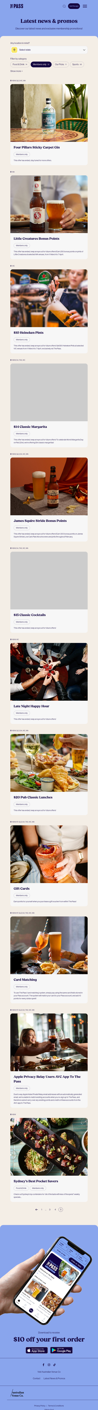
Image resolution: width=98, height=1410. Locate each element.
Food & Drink (20, 64)
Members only (41, 64)
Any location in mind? (20, 43)
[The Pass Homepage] (16, 6)
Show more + (16, 71)
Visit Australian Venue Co (49, 1372)
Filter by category (18, 58)
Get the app (74, 6)
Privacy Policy (39, 1406)
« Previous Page (36, 1209)
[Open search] (64, 6)
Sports (77, 64)
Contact (36, 1378)
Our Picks (61, 64)
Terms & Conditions (56, 1406)
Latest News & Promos (54, 1378)
